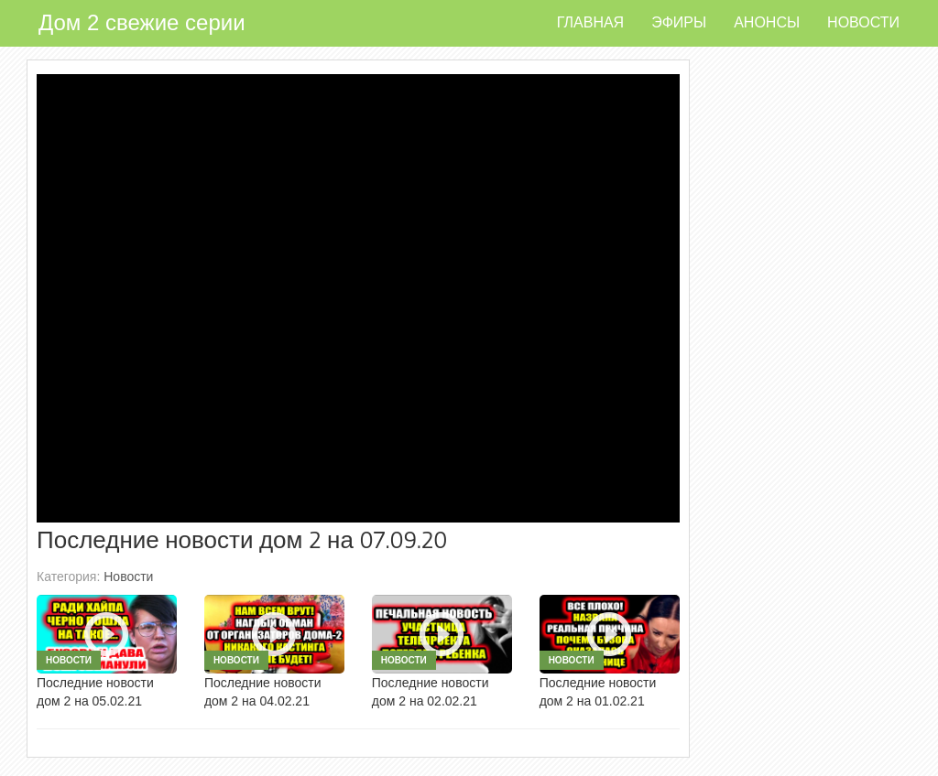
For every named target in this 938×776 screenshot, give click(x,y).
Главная (590, 22)
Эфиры (678, 22)
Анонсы (767, 22)
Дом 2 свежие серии (141, 22)
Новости (863, 22)
